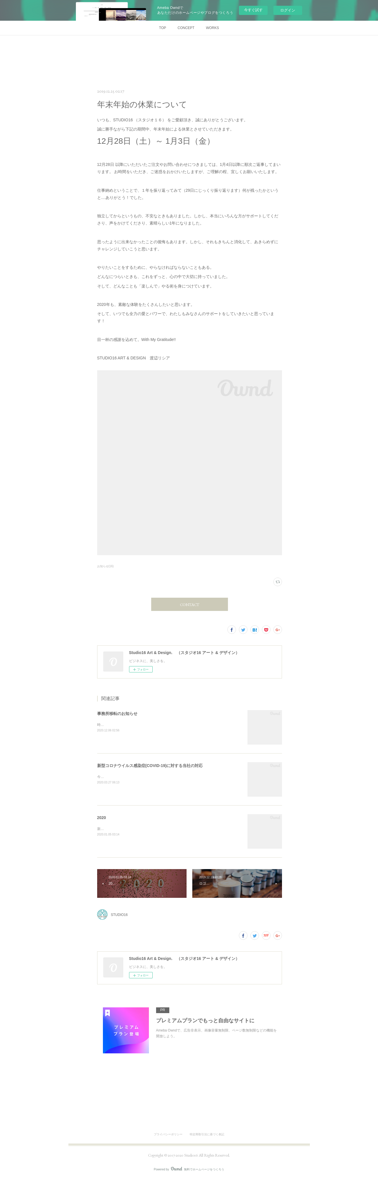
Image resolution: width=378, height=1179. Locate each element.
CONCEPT (186, 28)
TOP (162, 28)
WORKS (212, 28)
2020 (101, 817)
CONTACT (189, 604)
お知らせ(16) (105, 566)
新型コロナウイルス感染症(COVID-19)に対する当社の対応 (150, 765)
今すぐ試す (253, 10)
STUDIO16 (119, 915)
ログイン (287, 10)
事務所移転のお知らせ (117, 713)
